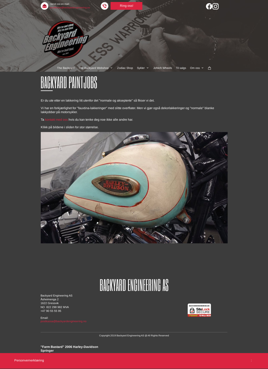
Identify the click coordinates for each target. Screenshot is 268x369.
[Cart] (209, 68)
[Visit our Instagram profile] (215, 6)
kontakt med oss (56, 119)
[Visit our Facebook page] (209, 6)
